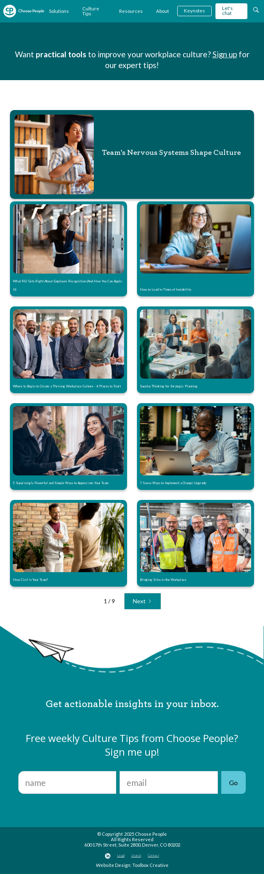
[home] (23, 11)
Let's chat (227, 10)
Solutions (59, 11)
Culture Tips (90, 11)
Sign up (225, 54)
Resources (131, 11)
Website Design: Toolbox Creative (132, 865)
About (162, 11)
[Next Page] (142, 601)
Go (233, 782)
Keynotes (194, 10)
